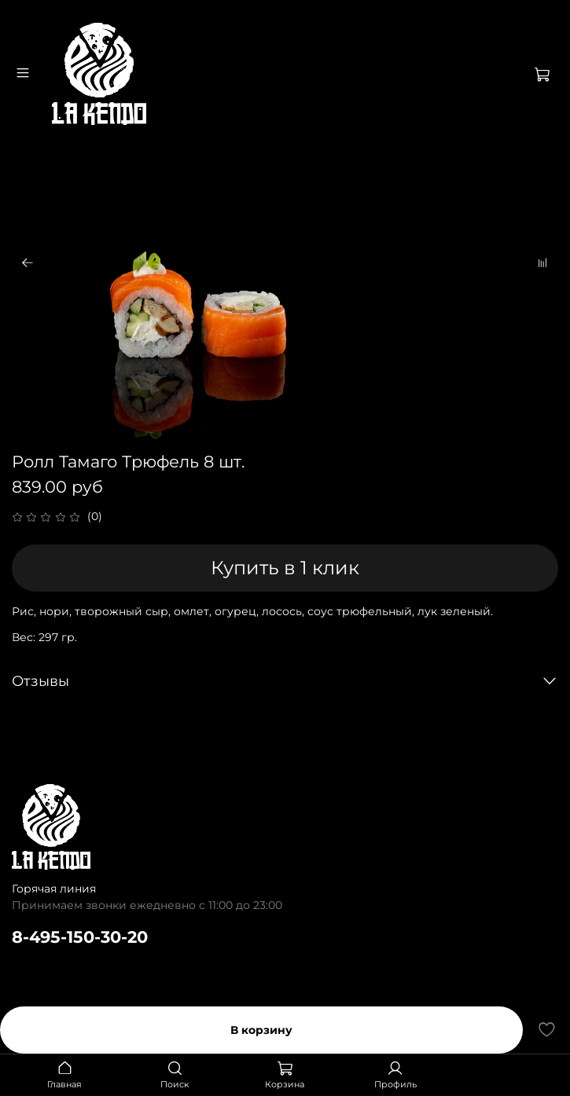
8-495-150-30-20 (80, 937)
